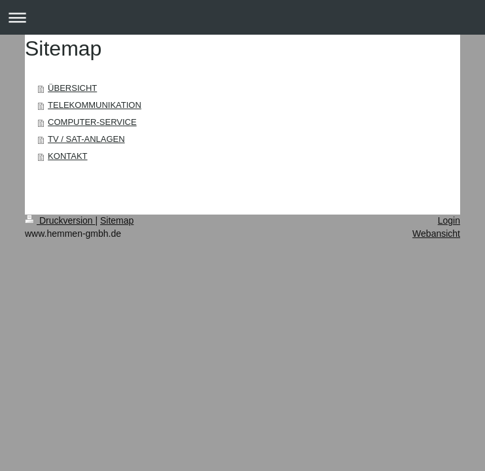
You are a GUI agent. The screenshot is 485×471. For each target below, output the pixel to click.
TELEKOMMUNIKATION (94, 105)
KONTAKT (67, 156)
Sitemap (117, 220)
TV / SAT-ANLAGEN (86, 139)
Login (449, 220)
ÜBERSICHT (72, 88)
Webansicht (436, 233)
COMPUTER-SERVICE (92, 122)
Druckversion (60, 220)
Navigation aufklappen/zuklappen (242, 17)
